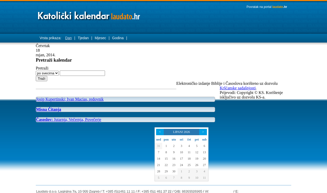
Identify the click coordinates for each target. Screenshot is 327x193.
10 (181, 152)
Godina (118, 38)
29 (166, 171)
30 (173, 171)
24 (181, 165)
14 (158, 158)
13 (204, 152)
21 (158, 165)
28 (158, 171)
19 (196, 158)
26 (196, 165)
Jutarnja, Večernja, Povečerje (68, 119)
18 (189, 158)
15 (166, 158)
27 (204, 165)
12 (196, 152)
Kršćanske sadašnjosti (238, 88)
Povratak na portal (267, 7)
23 (173, 165)
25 (189, 165)
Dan (68, 38)
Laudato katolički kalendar (89, 14)
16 (173, 158)
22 (166, 165)
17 (181, 158)
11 (189, 152)
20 (204, 158)
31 (158, 146)
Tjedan (83, 38)
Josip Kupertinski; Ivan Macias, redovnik (69, 99)
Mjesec (100, 38)
